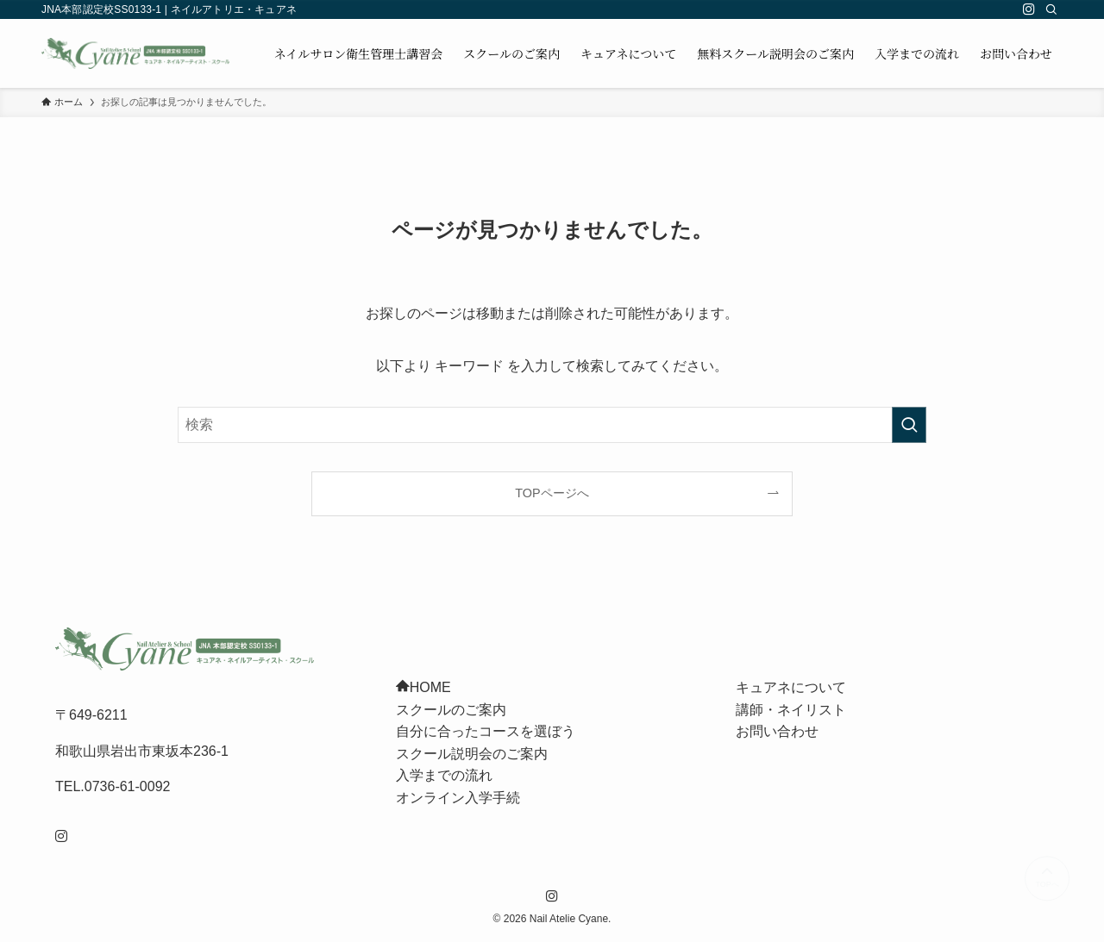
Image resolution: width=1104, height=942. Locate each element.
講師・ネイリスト (791, 709)
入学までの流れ (444, 775)
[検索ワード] (552, 425)
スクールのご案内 (451, 709)
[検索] (1051, 9)
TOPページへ (551, 493)
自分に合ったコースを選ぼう (485, 731)
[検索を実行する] (909, 425)
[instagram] (1029, 9)
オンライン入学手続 (458, 797)
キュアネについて (791, 687)
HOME (423, 687)
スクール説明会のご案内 (472, 753)
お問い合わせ (777, 731)
